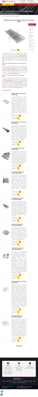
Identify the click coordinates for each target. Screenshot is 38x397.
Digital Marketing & (20, 387)
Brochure (8, 4)
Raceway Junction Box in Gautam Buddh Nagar (17, 225)
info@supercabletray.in (32, 1)
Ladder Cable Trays (31, 30)
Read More (15, 118)
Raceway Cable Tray (31, 33)
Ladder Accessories (31, 38)
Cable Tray (7, 16)
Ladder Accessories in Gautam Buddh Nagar (19, 282)
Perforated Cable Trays (32, 27)
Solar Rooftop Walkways (31, 44)
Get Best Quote (16, 115)
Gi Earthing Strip (31, 49)
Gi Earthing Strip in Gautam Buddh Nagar (18, 149)
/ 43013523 (21, 366)
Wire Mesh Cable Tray (32, 47)
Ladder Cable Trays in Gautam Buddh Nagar (19, 94)
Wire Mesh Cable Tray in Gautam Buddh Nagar (17, 316)
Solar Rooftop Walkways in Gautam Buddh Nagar (18, 172)
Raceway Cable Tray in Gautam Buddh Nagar (19, 122)
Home (3, 16)
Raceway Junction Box (32, 41)
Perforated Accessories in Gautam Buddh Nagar (18, 248)
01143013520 (17, 366)
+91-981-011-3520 (23, 1)
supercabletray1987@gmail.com (33, 2)
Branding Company (26, 387)
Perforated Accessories (31, 36)
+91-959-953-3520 (23, 2)
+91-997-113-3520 (19, 370)
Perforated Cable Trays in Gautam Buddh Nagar (18, 198)
